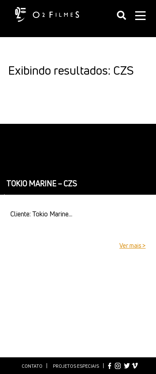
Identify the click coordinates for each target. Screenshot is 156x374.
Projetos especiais (76, 366)
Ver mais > (132, 245)
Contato (32, 366)
